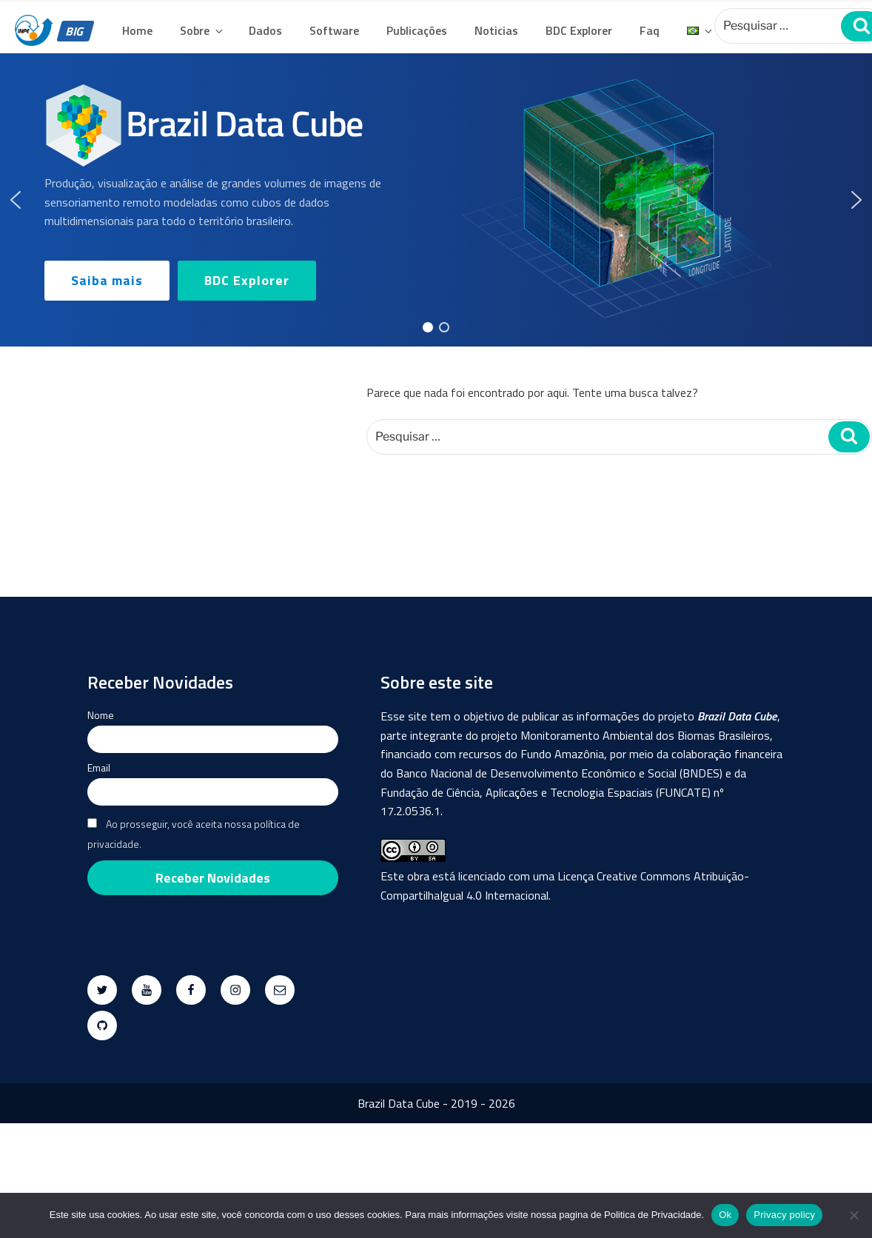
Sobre (202, 30)
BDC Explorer (579, 30)
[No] (853, 1215)
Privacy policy (784, 1214)
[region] (436, 200)
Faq (650, 30)
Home (137, 30)
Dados (265, 30)
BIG (75, 31)
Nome (100, 715)
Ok (725, 1214)
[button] (15, 200)
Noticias (496, 30)
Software (334, 30)
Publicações (416, 30)
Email (98, 767)
